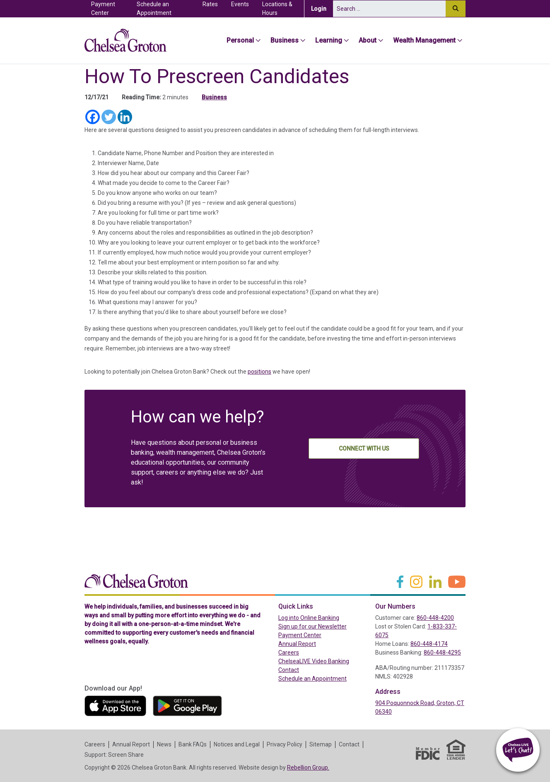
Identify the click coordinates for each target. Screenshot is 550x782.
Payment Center (110, 8)
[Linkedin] (125, 117)
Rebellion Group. (308, 767)
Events (240, 4)
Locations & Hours (277, 8)
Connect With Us (364, 448)
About (367, 40)
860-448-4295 (442, 652)
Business (284, 40)
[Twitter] (108, 117)
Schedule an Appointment (154, 8)
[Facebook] (92, 117)
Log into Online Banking (323, 617)
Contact (288, 670)
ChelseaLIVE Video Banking (313, 661)
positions (259, 371)
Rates (210, 4)
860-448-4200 (435, 617)
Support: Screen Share (114, 754)
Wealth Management (424, 40)
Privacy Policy (284, 744)
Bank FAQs (193, 744)
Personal (240, 40)
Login (322, 8)
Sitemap (320, 744)
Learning (328, 40)
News (164, 744)
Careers (288, 652)
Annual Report (297, 643)
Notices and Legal (237, 744)
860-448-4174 (429, 643)
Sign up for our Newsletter (312, 626)
